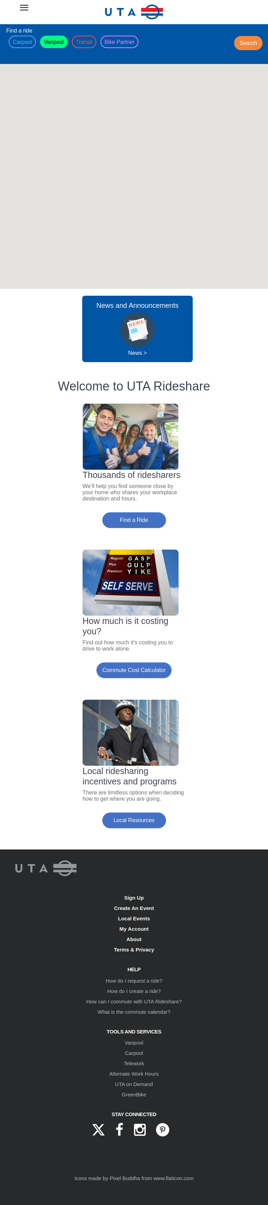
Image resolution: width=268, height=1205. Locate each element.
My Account (134, 929)
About (133, 939)
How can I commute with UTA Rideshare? (134, 1001)
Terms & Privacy (134, 950)
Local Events (134, 918)
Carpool (134, 1053)
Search (248, 43)
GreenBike (134, 1094)
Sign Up (134, 898)
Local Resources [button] (133, 820)
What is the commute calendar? (134, 1012)
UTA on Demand (134, 1084)
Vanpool (134, 1043)
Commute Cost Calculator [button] (133, 670)
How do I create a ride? (134, 991)
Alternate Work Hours (134, 1074)
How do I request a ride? (134, 981)
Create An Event (134, 908)
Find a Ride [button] (134, 520)
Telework (134, 1063)
